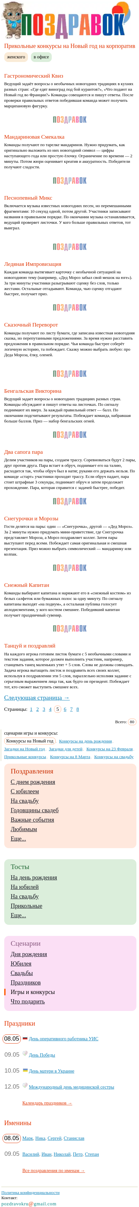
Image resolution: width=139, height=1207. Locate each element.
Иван (46, 1154)
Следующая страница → (37, 697)
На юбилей (25, 887)
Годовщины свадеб (35, 810)
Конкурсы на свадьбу (113, 756)
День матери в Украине (52, 1071)
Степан (92, 1154)
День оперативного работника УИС (64, 1038)
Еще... (18, 838)
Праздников (26, 982)
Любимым (24, 829)
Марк (27, 1138)
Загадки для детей (65, 748)
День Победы (42, 1055)
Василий (30, 1154)
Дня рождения (29, 954)
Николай (62, 1154)
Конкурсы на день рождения (85, 741)
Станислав (74, 1138)
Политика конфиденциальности (30, 1192)
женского (16, 56)
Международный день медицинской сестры (71, 1087)
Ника (40, 1138)
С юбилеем (25, 791)
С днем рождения (33, 782)
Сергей (54, 1138)
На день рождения (34, 877)
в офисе (41, 56)
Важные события (32, 820)
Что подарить (28, 1001)
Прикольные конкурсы (25, 756)
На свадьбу (25, 801)
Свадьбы (22, 973)
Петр (78, 1154)
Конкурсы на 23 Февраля (109, 748)
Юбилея (21, 963)
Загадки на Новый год (24, 748)
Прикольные (26, 906)
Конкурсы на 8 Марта (70, 756)
